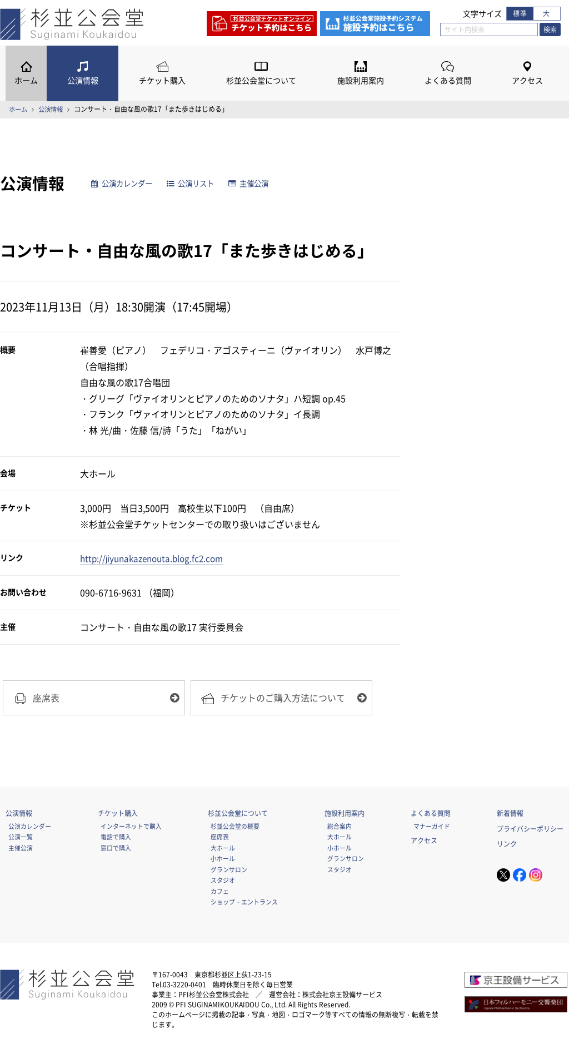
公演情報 (82, 80)
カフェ (220, 892)
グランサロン (229, 871)
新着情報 (510, 815)
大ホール (223, 849)
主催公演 (258, 183)
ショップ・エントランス (244, 903)
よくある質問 (448, 80)
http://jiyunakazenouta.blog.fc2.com (156, 558)
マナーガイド (431, 827)
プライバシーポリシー (530, 830)
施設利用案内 (360, 80)
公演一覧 (20, 838)
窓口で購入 (116, 849)
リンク (507, 846)
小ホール (223, 860)
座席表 (220, 838)
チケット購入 (162, 80)
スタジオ (223, 881)
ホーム (26, 80)
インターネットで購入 (131, 827)
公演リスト (197, 183)
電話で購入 (116, 838)
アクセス (527, 80)
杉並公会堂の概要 (235, 827)
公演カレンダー (124, 183)
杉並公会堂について (261, 80)
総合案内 (339, 827)
